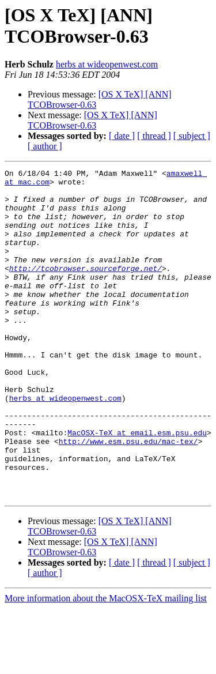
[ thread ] (154, 136)
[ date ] (122, 136)
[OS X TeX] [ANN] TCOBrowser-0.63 (92, 120)
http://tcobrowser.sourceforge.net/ (85, 289)
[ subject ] (191, 136)
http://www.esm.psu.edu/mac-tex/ (128, 496)
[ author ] (45, 146)
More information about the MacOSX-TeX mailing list (106, 664)
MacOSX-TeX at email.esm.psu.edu (137, 486)
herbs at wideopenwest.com (107, 64)
